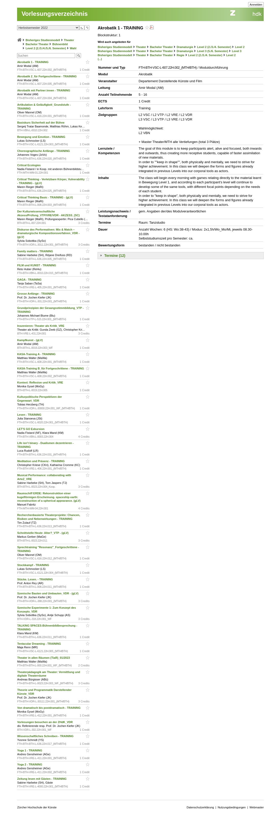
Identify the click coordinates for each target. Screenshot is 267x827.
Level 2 (239, 47)
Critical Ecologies (29, 165)
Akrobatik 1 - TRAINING (33, 62)
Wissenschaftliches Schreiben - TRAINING (45, 736)
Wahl (73, 48)
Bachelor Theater (36, 44)
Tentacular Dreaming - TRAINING (39, 643)
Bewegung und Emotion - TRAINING (41, 136)
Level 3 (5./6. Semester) (212, 51)
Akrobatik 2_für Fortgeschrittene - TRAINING (47, 76)
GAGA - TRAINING (29, 279)
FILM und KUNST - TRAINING (37, 265)
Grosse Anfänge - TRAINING (36, 293)
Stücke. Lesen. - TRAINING (35, 579)
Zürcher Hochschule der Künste (37, 807)
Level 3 (236, 51)
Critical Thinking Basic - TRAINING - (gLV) (45, 197)
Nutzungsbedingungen (232, 807)
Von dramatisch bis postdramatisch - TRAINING (49, 707)
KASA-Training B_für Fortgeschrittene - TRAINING (51, 368)
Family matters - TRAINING (35, 251)
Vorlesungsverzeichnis (54, 13)
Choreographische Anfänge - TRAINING (44, 150)
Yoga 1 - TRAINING (30, 750)
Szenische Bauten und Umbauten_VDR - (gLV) (48, 593)
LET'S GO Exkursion (31, 428)
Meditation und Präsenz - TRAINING (41, 461)
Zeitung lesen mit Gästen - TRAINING (42, 778)
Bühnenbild (60, 44)
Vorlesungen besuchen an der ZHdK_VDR (45, 722)
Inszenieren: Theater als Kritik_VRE (41, 325)
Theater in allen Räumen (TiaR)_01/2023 (44, 657)
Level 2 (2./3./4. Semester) (214, 47)
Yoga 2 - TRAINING (30, 764)
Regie (180, 55)
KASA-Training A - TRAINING (36, 354)
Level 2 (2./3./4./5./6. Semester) (45, 48)
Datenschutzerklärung (200, 807)
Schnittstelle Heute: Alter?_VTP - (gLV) (43, 532)
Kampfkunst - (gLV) (30, 340)
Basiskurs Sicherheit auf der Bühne (41, 122)
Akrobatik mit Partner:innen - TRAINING (44, 90)
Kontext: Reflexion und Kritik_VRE (40, 382)
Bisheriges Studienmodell (43, 40)
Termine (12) (114, 256)
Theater (69, 40)
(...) (100, 59)
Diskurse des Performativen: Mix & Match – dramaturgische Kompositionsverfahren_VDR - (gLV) (48, 233)
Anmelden (256, 4)
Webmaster (256, 807)
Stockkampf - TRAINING (33, 565)
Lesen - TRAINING (29, 414)
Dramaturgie (185, 47)
